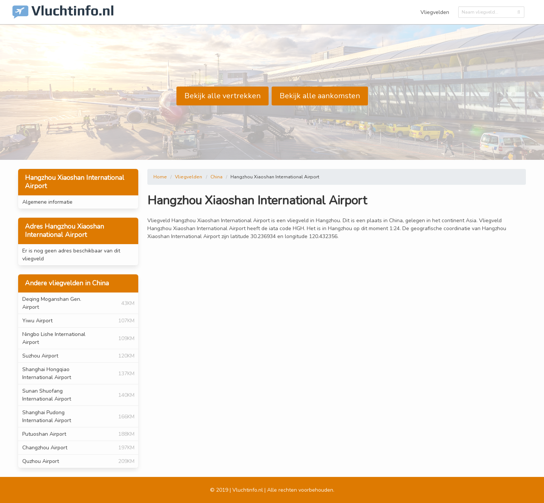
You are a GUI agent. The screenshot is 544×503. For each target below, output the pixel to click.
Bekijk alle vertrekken (222, 96)
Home (160, 177)
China (216, 177)
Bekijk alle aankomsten (320, 96)
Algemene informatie (47, 202)
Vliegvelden (434, 12)
